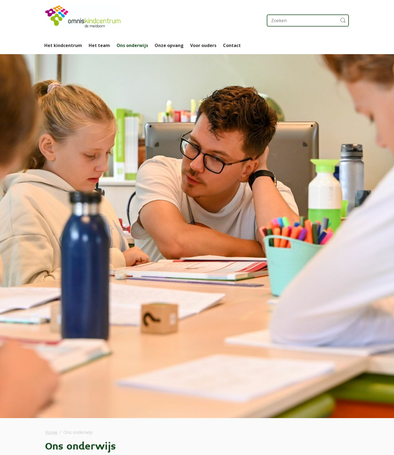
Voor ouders (203, 45)
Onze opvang (169, 45)
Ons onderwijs (132, 45)
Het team (99, 45)
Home (51, 432)
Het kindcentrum (63, 45)
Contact (232, 45)
